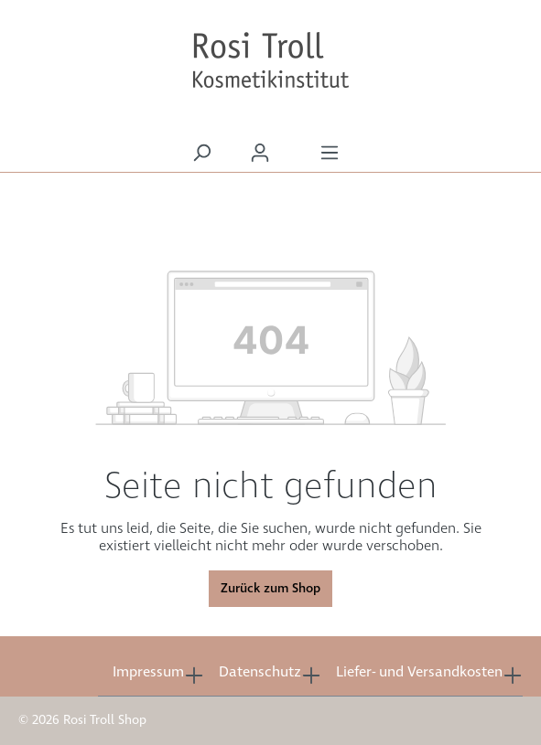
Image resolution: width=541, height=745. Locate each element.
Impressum (148, 672)
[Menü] (330, 153)
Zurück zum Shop (270, 588)
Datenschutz (260, 672)
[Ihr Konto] (260, 153)
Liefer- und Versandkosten (419, 672)
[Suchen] (201, 153)
